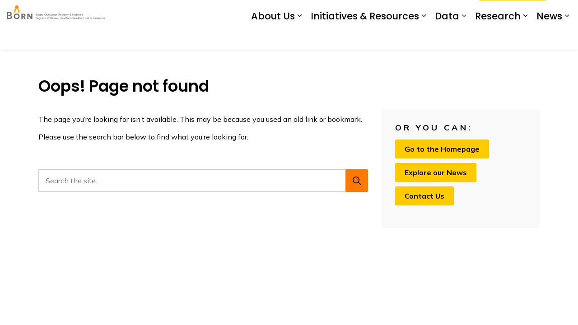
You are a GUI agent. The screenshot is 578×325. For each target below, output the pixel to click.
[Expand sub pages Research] (525, 37)
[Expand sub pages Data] (463, 37)
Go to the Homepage (442, 149)
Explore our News (436, 172)
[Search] (356, 180)
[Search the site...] (203, 180)
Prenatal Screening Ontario (311, 12)
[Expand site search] (562, 12)
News (549, 37)
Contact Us (454, 12)
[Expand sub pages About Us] (299, 37)
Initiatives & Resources (365, 37)
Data (447, 37)
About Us (273, 37)
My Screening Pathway (395, 12)
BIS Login (248, 12)
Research (498, 37)
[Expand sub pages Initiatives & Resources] (423, 37)
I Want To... (512, 13)
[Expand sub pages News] (566, 37)
